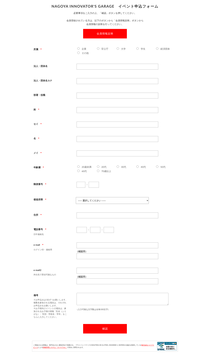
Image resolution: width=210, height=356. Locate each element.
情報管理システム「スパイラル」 (55, 347)
